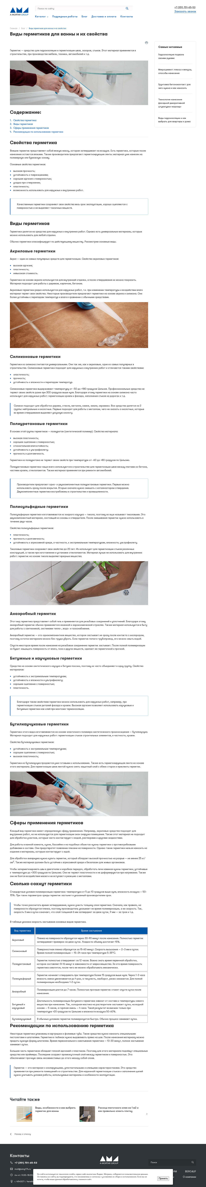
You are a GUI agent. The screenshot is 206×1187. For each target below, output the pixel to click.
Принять (163, 1178)
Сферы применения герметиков (31, 128)
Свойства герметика (24, 120)
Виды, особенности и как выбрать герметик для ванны (55, 1109)
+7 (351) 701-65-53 (184, 7)
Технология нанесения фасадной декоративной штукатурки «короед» (171, 103)
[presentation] (147, 1114)
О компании (189, 1177)
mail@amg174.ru (23, 1169)
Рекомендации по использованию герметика (38, 131)
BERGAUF (190, 1171)
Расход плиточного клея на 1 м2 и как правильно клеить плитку (118, 1109)
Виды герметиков (23, 124)
